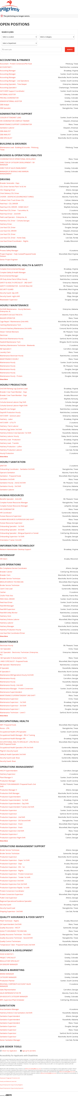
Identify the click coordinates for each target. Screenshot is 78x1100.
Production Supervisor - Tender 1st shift (15, 877)
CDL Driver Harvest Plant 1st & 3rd (13, 186)
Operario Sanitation (7, 472)
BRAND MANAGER (7, 974)
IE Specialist (4, 668)
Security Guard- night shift (10, 296)
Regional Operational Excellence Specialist (15, 901)
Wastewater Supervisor (9, 300)
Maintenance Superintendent (11, 692)
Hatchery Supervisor (7, 774)
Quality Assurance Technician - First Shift (15, 934)
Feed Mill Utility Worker (9, 613)
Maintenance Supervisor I (9, 709)
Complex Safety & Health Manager (13, 272)
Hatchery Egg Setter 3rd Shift (11, 429)
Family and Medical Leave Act (8, 1081)
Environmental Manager (9, 276)
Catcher (3, 592)
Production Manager (8, 781)
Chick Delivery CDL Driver (9, 193)
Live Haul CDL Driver (8, 227)
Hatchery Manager (7, 626)
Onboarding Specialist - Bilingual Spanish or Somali (19, 533)
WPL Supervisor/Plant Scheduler (12, 1000)
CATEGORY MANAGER (8, 977)
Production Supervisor (8, 810)
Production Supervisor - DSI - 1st (12, 867)
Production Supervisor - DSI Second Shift (15, 820)
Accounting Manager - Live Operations (14, 81)
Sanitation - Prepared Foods (10, 476)
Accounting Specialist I (8, 87)
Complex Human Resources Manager (14, 502)
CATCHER (3, 399)
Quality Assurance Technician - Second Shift (16, 938)
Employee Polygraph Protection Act (10, 1078)
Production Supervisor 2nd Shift (12, 831)
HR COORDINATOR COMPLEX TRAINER (14, 121)
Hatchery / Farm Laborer (9, 426)
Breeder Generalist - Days (9, 183)
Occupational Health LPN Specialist (13, 732)
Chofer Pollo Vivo (6, 595)
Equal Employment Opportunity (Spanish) (11, 1088)
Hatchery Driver (6, 224)
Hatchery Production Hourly (10, 630)
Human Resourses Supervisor (11, 523)
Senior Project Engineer (9, 259)
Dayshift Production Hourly (10, 412)
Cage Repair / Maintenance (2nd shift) (14, 321)
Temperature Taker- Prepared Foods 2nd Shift (17, 945)
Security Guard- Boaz (8, 761)
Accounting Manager (8, 71)
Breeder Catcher (6, 572)
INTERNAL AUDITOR (8, 94)
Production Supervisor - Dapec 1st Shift (15, 860)
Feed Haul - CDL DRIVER (9, 204)
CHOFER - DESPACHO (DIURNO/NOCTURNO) (17, 197)
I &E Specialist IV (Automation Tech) (13, 658)
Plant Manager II (6, 777)
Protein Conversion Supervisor (11, 894)
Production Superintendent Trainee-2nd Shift (17, 807)
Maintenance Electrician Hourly (11, 356)
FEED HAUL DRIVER (7, 599)
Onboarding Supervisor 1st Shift (12, 536)
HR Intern (3, 559)
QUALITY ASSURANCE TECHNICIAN (13, 931)
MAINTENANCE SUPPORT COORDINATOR (16, 124)
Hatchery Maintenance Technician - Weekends (17, 345)
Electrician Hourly (6, 645)
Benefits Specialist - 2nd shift (11, 499)
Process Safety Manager (9, 250)
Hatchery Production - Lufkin (11, 446)
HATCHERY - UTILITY (8, 423)
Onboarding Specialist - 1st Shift (12, 526)
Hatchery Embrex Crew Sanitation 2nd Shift (16, 1013)
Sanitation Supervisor (8, 1026)
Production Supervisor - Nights (11, 870)
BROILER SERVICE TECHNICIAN (11, 582)
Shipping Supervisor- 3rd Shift (11, 911)
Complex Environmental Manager (12, 269)
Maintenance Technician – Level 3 (12, 712)
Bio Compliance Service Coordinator (13, 568)
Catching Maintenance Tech (10, 325)
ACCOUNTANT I (6, 67)
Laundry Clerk (5, 352)
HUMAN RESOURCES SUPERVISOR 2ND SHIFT (17, 519)
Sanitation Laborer (7, 490)
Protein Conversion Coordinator (12, 891)
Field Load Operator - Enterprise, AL (13, 217)
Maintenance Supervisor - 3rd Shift (13, 706)
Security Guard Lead (7, 908)
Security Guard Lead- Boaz (10, 758)
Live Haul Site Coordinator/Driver (12, 633)
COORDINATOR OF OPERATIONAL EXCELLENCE (18, 159)
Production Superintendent (10, 797)
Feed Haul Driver (6, 602)
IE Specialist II (5, 672)
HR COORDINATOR (7, 509)
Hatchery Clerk (5, 616)
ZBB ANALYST (5, 131)
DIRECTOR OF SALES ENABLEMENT (13, 168)
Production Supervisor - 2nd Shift (12, 817)
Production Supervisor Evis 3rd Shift (13, 884)
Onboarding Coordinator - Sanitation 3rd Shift (17, 469)
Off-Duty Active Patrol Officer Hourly (13, 279)
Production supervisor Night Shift (12, 838)
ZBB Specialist (5, 108)
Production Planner (7, 981)
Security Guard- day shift (9, 293)
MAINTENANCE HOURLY (9, 359)
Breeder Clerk (5, 575)
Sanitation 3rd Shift (7, 479)
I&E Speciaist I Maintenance (10, 665)
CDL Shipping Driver (7, 190)
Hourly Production (7, 453)
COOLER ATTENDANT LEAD (10, 117)
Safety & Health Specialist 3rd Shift (13, 754)
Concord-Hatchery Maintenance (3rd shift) (16, 328)
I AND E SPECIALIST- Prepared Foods (14, 661)
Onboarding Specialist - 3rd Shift (12, 530)
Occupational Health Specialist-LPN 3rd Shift (16, 747)
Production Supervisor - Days (11, 864)
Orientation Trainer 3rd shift (11, 540)
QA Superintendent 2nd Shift (11, 924)
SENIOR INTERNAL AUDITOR (11, 101)
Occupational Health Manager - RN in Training (17, 735)
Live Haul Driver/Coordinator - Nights (14, 241)
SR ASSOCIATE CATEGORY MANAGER (14, 996)
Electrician (4, 335)
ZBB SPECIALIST (6, 138)
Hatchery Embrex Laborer (9, 619)
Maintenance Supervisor (9, 699)
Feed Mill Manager (7, 606)
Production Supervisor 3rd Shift (12, 881)
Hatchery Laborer (6, 623)
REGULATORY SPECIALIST (9, 961)
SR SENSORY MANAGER (9, 964)
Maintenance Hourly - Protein (11, 376)
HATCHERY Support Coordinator (12, 91)
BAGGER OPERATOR (7, 318)
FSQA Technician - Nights (9, 921)
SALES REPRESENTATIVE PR (10, 993)
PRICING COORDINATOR (9, 98)
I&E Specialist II (5, 349)
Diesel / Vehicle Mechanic (9, 332)
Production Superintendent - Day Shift (14, 803)
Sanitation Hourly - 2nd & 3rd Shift (13, 483)
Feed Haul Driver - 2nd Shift (10, 214)
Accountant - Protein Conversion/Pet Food (16, 64)
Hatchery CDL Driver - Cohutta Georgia (14, 221)
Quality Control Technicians (10, 941)
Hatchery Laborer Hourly (9, 436)
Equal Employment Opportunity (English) (11, 1085)
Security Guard (5, 905)
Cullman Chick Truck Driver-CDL (12, 200)
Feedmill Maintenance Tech (10, 342)
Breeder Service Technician (10, 578)
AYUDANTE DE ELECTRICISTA (11, 315)
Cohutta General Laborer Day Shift (13, 402)
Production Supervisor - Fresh (11, 824)
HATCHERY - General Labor (10, 416)
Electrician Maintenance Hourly (11, 339)
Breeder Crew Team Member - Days (13, 392)
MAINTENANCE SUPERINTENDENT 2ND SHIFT (18, 695)
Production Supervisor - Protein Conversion (16, 874)
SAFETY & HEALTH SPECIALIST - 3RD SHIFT (16, 283)
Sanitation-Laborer (7, 128)
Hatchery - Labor (6, 419)
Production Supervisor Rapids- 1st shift (14, 888)
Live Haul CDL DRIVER (8, 231)
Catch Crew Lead (6, 589)
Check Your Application (8, 1051)
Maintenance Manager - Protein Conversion (16, 688)
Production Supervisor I (9, 834)
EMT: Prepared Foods (8, 725)
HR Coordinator (6, 513)
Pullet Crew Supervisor (8, 898)
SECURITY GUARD (6, 289)
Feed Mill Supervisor (7, 609)
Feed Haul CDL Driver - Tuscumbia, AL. (14, 210)
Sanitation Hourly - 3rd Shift (10, 486)
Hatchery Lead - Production (10, 440)
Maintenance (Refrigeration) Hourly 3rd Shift (17, 675)
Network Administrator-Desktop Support (15, 549)
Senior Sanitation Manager (10, 1040)
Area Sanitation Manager (9, 1009)
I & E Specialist (5, 649)
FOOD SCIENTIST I (7, 954)
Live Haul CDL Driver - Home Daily (13, 238)
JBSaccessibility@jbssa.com (33, 1068)
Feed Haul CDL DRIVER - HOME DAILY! (14, 207)
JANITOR (3, 466)
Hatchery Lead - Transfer (9, 443)
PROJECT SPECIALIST (8, 958)
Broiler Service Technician (9, 585)
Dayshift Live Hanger (8, 409)
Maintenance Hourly (7, 362)
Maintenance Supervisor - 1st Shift (13, 702)
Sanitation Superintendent (10, 1016)
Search (69, 49)
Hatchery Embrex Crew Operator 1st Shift (15, 433)
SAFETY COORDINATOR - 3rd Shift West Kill (16, 286)
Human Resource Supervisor (11, 516)
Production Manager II (8, 790)
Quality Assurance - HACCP (10, 928)
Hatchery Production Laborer (11, 450)
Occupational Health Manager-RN (12, 738)
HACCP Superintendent (8, 771)
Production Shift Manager (10, 793)
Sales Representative (8, 990)
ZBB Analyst (4, 105)
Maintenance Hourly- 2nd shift (11, 685)
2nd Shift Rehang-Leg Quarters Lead (14, 388)
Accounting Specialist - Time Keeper (13, 84)
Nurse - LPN (4, 728)
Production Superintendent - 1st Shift (14, 800)
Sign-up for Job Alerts (28, 1051)
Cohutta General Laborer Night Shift (14, 405)
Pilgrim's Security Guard (9, 751)
